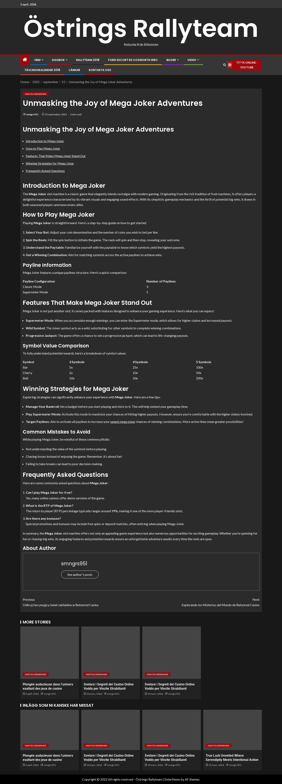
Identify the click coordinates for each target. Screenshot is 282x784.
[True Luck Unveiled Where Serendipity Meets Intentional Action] (232, 730)
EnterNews (172, 779)
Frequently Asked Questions (45, 171)
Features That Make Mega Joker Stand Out (56, 156)
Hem (37, 60)
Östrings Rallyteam (141, 28)
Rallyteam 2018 (87, 60)
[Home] (25, 60)
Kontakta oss (100, 70)
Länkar (74, 70)
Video (191, 60)
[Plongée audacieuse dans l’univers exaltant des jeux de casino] (49, 652)
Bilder (171, 60)
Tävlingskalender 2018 (42, 70)
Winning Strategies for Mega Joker (50, 163)
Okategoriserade (35, 94)
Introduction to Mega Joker (45, 141)
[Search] (224, 65)
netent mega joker (122, 421)
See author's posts (79, 574)
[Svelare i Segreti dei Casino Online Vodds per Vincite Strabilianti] (110, 652)
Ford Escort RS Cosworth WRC (133, 60)
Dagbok (58, 60)
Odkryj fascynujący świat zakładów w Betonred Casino (82, 602)
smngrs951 (32, 114)
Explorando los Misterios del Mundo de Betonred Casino (200, 602)
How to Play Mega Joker (43, 148)
